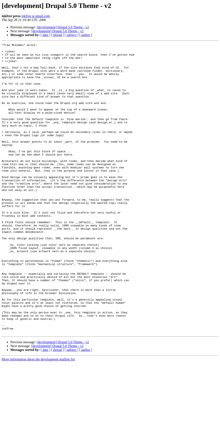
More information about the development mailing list (38, 417)
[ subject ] (71, 35)
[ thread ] (57, 35)
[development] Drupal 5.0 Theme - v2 (63, 27)
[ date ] (45, 35)
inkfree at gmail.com (35, 16)
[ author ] (85, 35)
